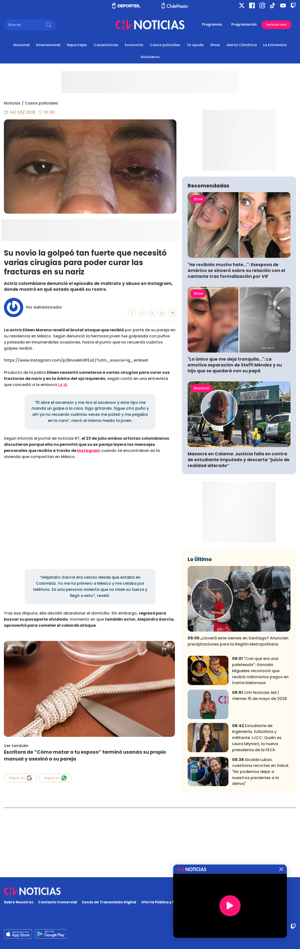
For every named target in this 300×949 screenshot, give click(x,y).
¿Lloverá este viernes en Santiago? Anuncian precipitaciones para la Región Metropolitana (238, 710)
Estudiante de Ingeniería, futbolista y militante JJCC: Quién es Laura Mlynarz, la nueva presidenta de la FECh (256, 807)
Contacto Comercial (57, 902)
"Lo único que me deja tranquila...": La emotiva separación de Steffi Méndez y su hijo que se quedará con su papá (235, 434)
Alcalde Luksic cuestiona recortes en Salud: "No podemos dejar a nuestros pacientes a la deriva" (260, 841)
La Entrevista (275, 44)
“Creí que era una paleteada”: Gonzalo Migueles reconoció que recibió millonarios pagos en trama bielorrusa (260, 740)
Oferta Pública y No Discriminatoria (174, 902)
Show (215, 44)
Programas (212, 24)
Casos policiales (165, 44)
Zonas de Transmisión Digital (109, 902)
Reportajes (77, 44)
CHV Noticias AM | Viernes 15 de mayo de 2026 (259, 765)
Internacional (48, 44)
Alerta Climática (241, 44)
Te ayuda (195, 44)
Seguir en (20, 778)
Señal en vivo (276, 24)
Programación (244, 24)
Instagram (88, 450)
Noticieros (150, 56)
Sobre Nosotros (18, 902)
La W (62, 384)
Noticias (12, 103)
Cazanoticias (106, 44)
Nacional (21, 44)
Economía (134, 44)
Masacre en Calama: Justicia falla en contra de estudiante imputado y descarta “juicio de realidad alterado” (238, 529)
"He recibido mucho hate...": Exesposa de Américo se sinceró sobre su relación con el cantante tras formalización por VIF (236, 340)
